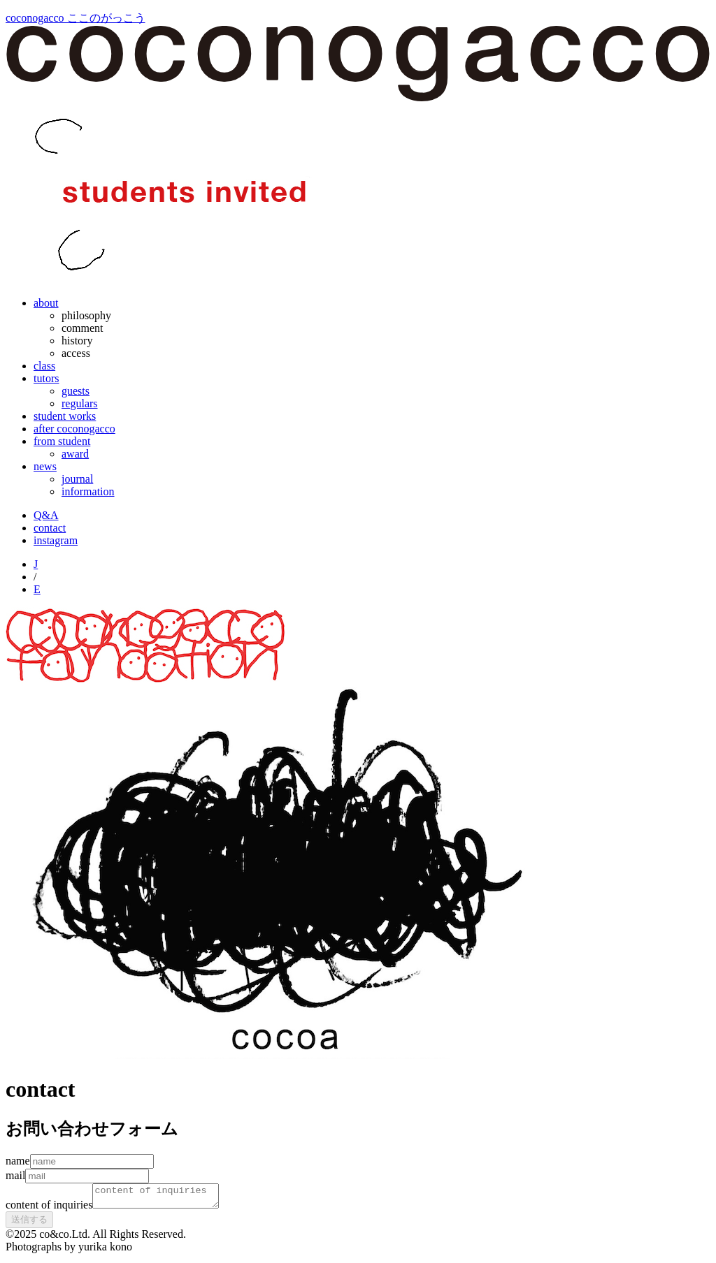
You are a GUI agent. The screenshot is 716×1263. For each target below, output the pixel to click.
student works (65, 416)
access (76, 353)
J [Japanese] (36, 564)
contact (50, 528)
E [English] (37, 589)
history (77, 340)
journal (77, 479)
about (46, 303)
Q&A (46, 515)
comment (82, 328)
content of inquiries (49, 1209)
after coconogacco (74, 429)
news (45, 466)
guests (76, 391)
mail (15, 1175)
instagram (56, 540)
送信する (29, 1223)
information (88, 491)
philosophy (86, 315)
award (75, 454)
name (18, 1161)
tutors (46, 378)
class (44, 366)
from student (62, 441)
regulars (80, 403)
